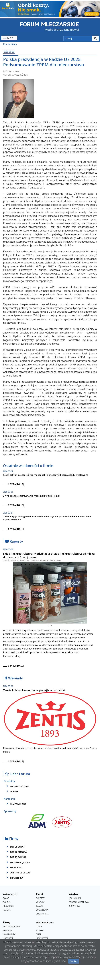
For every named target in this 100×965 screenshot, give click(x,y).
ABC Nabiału (75, 898)
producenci (15, 867)
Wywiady (14, 678)
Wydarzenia (42, 909)
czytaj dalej (16, 484)
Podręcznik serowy (79, 902)
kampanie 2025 (16, 803)
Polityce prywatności (54, 961)
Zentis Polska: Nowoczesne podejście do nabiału (34, 690)
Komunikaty (10, 44)
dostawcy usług (18, 872)
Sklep (38, 934)
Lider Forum (17, 774)
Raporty (14, 541)
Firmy (12, 839)
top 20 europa (16, 851)
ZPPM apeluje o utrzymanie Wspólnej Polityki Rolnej (31, 495)
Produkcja (8, 905)
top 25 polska (16, 857)
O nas (39, 926)
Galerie (39, 905)
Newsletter (42, 938)
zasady (12, 791)
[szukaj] (77, 38)
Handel (6, 909)
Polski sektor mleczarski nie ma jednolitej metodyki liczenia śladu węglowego (45, 474)
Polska (6, 902)
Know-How (74, 905)
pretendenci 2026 (18, 786)
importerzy (15, 877)
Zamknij (74, 961)
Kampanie (7, 930)
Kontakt (40, 930)
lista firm (8, 938)
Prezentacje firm (18, 862)
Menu (9, 38)
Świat (6, 898)
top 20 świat (15, 846)
